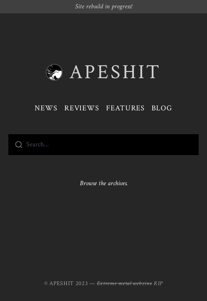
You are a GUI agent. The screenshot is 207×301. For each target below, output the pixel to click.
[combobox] (103, 144)
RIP (158, 283)
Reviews (81, 108)
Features (125, 108)
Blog (161, 108)
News (46, 108)
